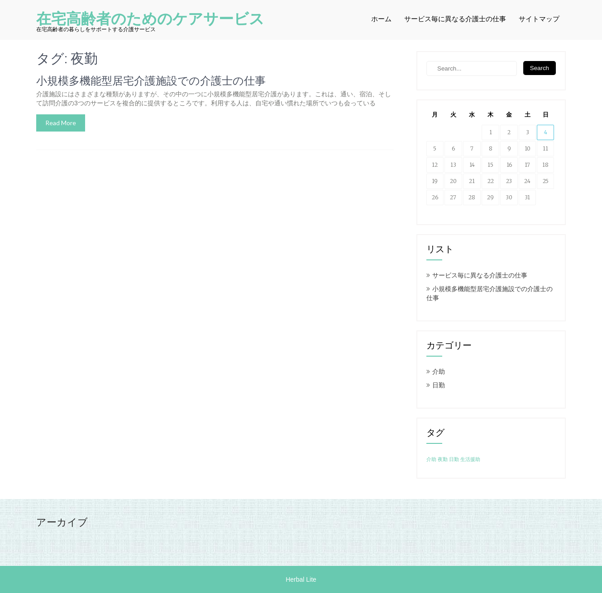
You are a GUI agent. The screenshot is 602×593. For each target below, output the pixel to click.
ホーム (381, 19)
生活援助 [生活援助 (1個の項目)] (470, 459)
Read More (60, 123)
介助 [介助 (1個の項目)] (431, 459)
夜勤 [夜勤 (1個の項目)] (443, 459)
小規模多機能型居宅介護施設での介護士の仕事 (151, 81)
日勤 (438, 385)
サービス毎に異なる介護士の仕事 (455, 19)
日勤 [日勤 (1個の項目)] (454, 459)
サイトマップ (539, 19)
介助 (438, 371)
